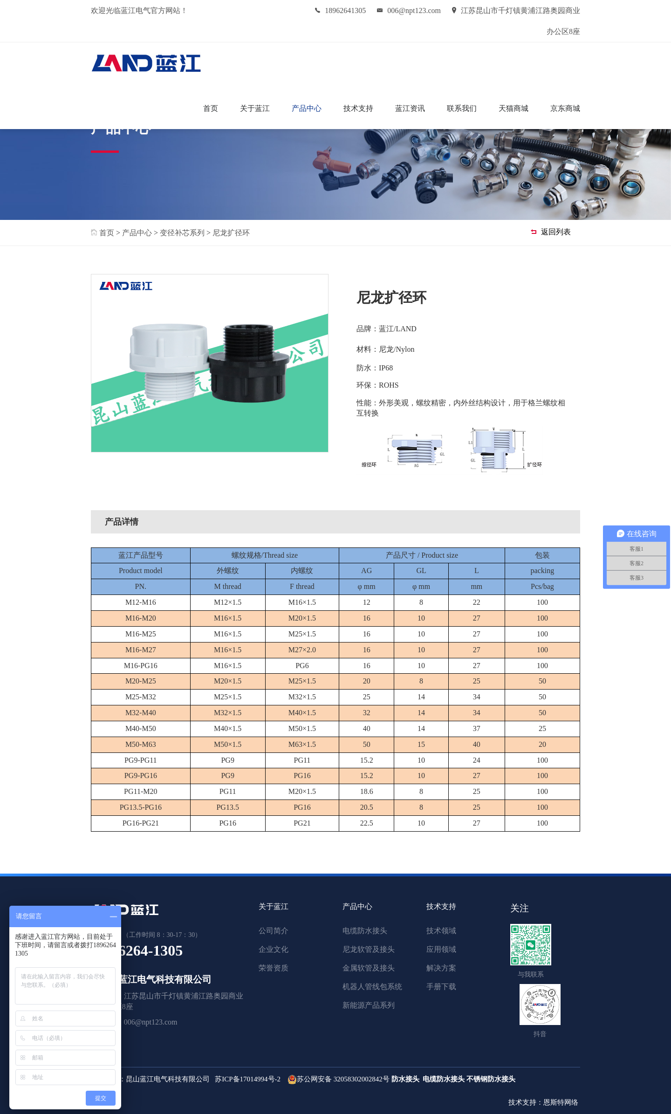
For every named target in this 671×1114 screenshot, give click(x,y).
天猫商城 (513, 108)
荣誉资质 (273, 968)
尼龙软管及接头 (368, 949)
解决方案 (441, 968)
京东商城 (565, 108)
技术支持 (358, 108)
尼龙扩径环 (231, 233)
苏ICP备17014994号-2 (248, 1079)
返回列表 (551, 232)
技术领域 (441, 931)
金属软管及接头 (368, 968)
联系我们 (462, 108)
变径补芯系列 (182, 233)
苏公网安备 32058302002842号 (343, 1079)
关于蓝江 (255, 108)
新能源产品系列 (368, 1005)
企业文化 (273, 949)
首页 (210, 108)
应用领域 (441, 949)
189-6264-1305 (137, 950)
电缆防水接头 (364, 931)
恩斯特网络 (561, 1102)
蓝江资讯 (410, 108)
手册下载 (441, 987)
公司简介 (273, 931)
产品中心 (307, 108)
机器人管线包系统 (372, 987)
